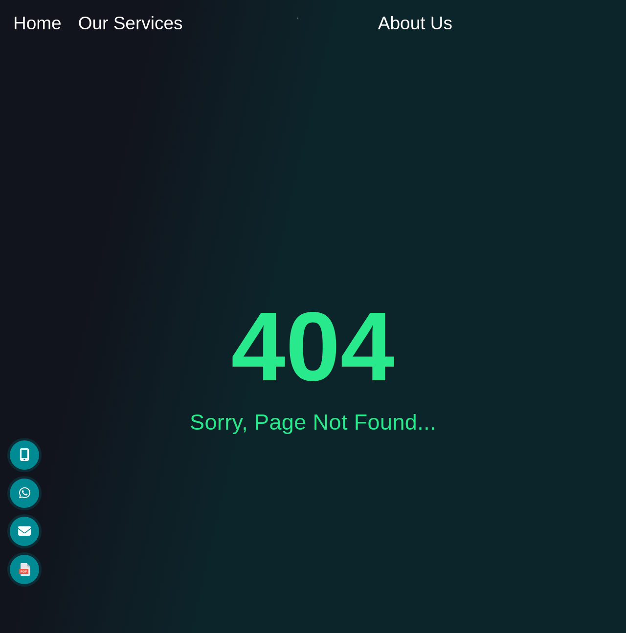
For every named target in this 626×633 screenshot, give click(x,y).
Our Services (130, 23)
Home (37, 23)
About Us (415, 23)
